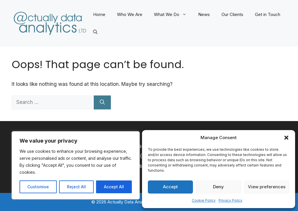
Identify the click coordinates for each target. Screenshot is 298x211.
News (204, 14)
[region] (76, 165)
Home (99, 14)
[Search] (102, 102)
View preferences (266, 186)
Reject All (76, 186)
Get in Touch (267, 14)
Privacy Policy (230, 200)
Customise (38, 186)
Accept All (114, 186)
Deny (218, 186)
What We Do (173, 14)
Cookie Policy (204, 200)
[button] (286, 138)
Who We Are (129, 14)
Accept (170, 186)
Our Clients (232, 14)
